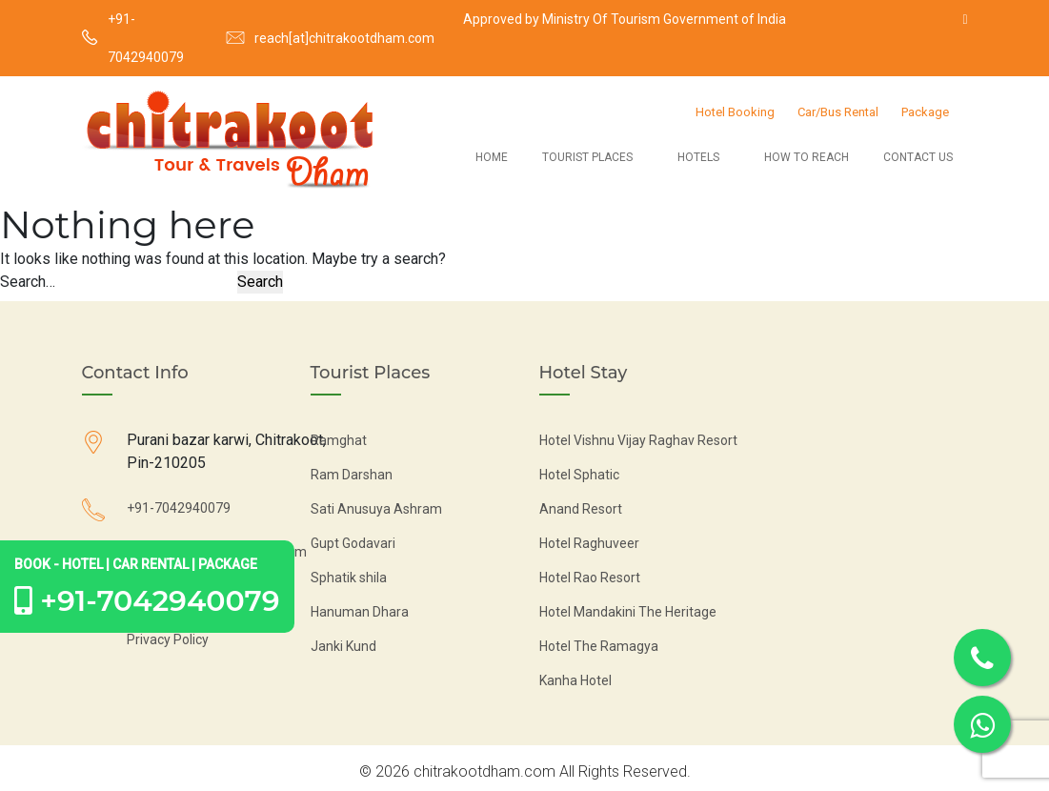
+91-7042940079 (146, 38)
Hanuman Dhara (360, 611)
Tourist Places (587, 157)
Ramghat (339, 440)
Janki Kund (343, 646)
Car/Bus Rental (837, 112)
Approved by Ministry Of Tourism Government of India (624, 19)
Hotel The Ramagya (598, 646)
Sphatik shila (349, 577)
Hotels (698, 157)
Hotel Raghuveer (589, 543)
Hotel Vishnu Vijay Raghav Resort (638, 440)
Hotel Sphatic (579, 474)
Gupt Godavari (353, 543)
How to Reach (806, 157)
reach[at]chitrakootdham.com (344, 38)
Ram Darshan (352, 474)
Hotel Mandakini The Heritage (627, 611)
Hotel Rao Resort (589, 577)
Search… (27, 282)
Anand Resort (580, 509)
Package (925, 112)
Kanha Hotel (575, 680)
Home (491, 157)
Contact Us (918, 157)
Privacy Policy (168, 639)
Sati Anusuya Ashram (376, 509)
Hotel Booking (735, 112)
